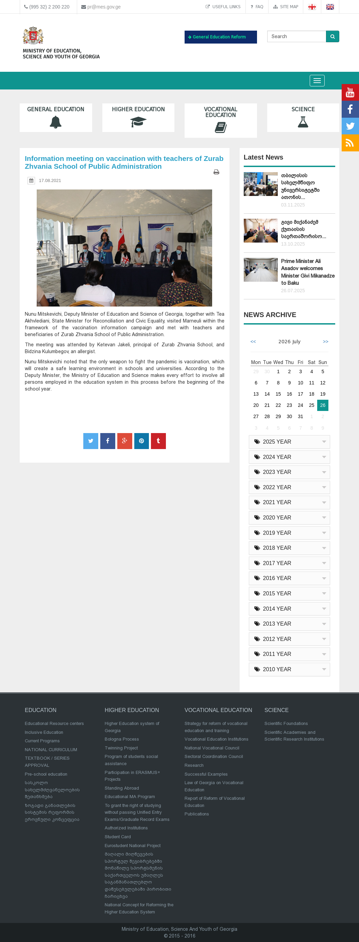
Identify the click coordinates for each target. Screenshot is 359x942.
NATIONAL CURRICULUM (51, 749)
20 (256, 405)
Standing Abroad (122, 788)
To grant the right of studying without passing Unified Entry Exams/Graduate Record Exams (137, 812)
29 (256, 371)
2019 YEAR (272, 533)
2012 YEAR (272, 639)
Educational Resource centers (54, 723)
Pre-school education (46, 774)
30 (267, 371)
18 (311, 394)
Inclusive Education (44, 732)
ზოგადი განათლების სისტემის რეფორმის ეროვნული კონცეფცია (52, 812)
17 (300, 394)
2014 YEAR (272, 609)
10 (300, 382)
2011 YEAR (272, 654)
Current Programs (42, 740)
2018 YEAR (272, 548)
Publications (197, 813)
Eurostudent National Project (132, 845)
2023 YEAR (272, 472)
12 (323, 382)
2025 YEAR (272, 442)
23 (289, 405)
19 (323, 394)
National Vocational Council (212, 747)
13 (256, 394)
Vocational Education (221, 120)
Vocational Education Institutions (217, 739)
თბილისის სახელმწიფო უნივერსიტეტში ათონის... (300, 186)
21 (267, 405)
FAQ (257, 6)
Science (303, 117)
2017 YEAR (272, 563)
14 (267, 394)
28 (267, 416)
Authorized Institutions (126, 827)
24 (300, 405)
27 (256, 416)
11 (311, 382)
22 (278, 405)
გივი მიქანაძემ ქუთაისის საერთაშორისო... (303, 229)
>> (325, 341)
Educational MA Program (130, 796)
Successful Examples (206, 774)
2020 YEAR (272, 517)
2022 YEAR (272, 487)
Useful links (223, 6)
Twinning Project (121, 747)
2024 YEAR (272, 457)
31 (300, 416)
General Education (56, 117)
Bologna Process (122, 739)
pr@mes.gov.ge (104, 7)
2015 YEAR (272, 593)
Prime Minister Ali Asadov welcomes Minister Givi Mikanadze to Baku (308, 272)
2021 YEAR (272, 502)
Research (194, 765)
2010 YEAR (272, 669)
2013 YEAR (272, 624)
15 (278, 394)
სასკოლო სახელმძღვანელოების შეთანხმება (52, 789)
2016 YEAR (272, 578)
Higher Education (138, 117)
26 (323, 405)
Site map (285, 6)
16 (289, 394)
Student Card (118, 836)
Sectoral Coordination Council (214, 756)
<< (253, 341)
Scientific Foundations (286, 723)
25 (311, 405)
